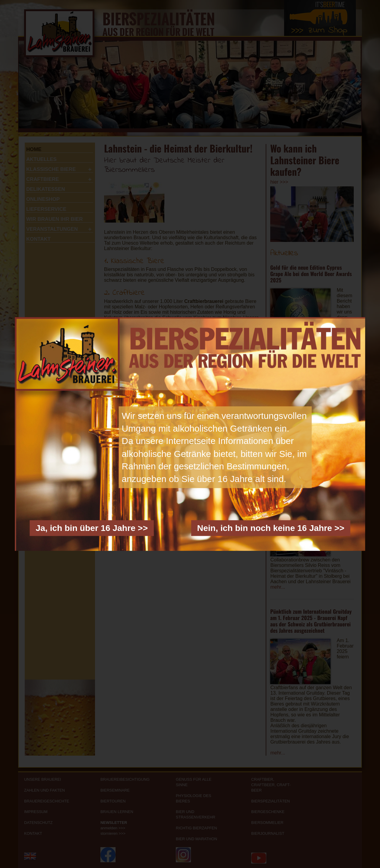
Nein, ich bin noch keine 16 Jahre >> (270, 528)
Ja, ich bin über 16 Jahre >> (92, 528)
